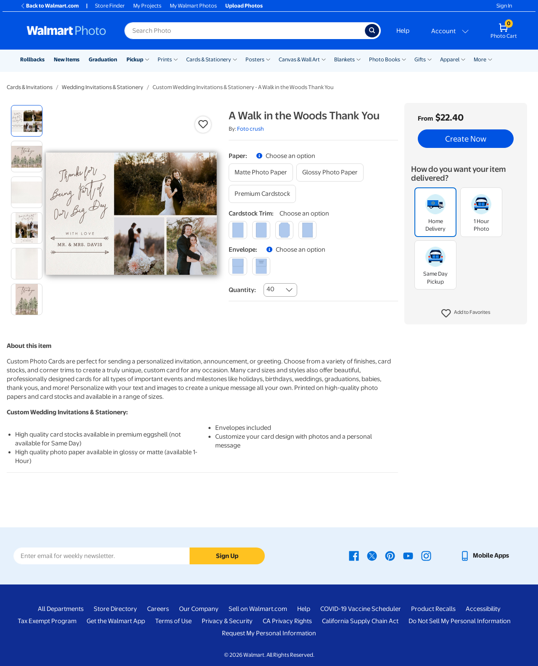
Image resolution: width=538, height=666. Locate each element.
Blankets (344, 59)
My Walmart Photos (193, 6)
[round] (261, 230)
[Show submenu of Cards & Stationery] (234, 59)
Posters (254, 59)
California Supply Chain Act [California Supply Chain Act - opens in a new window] (360, 621)
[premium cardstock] (262, 194)
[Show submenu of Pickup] (147, 59)
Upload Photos (244, 6)
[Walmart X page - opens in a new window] (372, 555)
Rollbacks (32, 59)
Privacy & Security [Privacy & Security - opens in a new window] (227, 621)
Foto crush (250, 129)
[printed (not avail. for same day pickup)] (261, 266)
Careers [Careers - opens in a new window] (158, 609)
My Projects (147, 6)
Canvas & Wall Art (299, 59)
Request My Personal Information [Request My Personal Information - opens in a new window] (269, 633)
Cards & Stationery (208, 59)
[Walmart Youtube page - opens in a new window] (408, 555)
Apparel (449, 59)
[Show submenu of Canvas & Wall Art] (323, 59)
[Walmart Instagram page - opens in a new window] (426, 555)
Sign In (504, 6)
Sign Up (227, 556)
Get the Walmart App (116, 621)
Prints (165, 59)
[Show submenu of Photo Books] (403, 59)
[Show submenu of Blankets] (358, 59)
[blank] (238, 266)
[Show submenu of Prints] (175, 59)
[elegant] (284, 230)
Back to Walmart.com (49, 6)
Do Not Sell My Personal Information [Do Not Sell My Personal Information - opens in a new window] (460, 621)
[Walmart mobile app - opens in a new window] (484, 555)
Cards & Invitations (30, 87)
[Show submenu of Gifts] (429, 59)
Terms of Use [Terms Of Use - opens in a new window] (173, 621)
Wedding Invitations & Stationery (102, 87)
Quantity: (242, 290)
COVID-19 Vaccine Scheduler (360, 609)
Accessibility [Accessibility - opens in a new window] (483, 609)
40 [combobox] (270, 289)
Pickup (135, 59)
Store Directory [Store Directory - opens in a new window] (115, 609)
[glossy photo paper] (330, 172)
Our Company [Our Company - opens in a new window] (199, 609)
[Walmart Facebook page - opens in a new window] (354, 555)
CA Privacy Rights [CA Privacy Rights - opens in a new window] (287, 621)
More (480, 59)
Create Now (465, 138)
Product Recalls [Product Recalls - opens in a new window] (433, 609)
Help (402, 30)
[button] (466, 313)
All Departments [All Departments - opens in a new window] (61, 609)
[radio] (26, 121)
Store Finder (110, 6)
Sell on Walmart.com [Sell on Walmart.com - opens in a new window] (258, 609)
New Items (66, 59)
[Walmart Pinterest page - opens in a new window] (390, 555)
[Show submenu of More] (490, 59)
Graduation (103, 59)
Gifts (420, 59)
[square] (238, 230)
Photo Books (384, 59)
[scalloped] (307, 230)
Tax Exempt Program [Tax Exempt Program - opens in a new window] (47, 621)
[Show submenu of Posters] (268, 59)
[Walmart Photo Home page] (66, 30)
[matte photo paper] (261, 172)
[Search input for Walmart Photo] (244, 30)
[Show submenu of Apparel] (463, 59)
